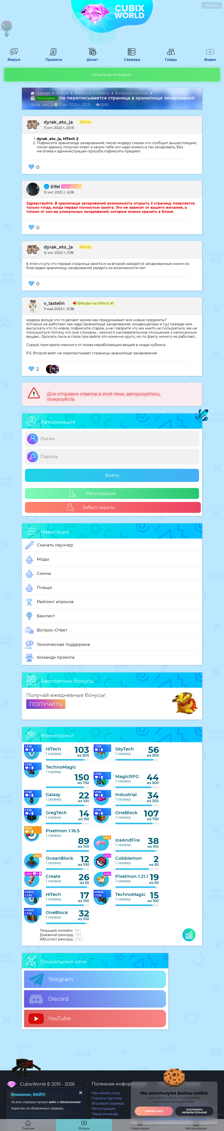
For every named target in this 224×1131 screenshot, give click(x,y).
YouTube (49, 1018)
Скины (38, 574)
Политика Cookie (194, 1119)
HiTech (53, 749)
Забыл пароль (90, 507)
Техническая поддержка (57, 645)
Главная (41, 93)
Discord (48, 999)
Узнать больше (169, 1119)
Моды (37, 559)
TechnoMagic (61, 767)
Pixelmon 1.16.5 (63, 830)
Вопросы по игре (132, 93)
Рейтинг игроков (49, 602)
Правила (53, 57)
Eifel (52, 186)
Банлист (40, 616)
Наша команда (105, 1114)
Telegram (50, 979)
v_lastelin (54, 303)
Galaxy (53, 794)
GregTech (56, 812)
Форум (12, 57)
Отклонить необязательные (194, 1111)
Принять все (154, 1111)
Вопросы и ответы (92, 93)
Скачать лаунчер (49, 545)
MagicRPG (127, 776)
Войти (112, 475)
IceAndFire (127, 840)
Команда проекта (49, 657)
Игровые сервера (108, 1103)
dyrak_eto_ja (58, 122)
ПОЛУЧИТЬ (45, 704)
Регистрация (92, 493)
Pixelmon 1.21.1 (131, 876)
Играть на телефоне (112, 74)
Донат (90, 57)
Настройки (149, 1119)
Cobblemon (128, 858)
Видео (208, 57)
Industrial (126, 794)
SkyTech (124, 749)
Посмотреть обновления (28, 1117)
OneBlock (126, 812)
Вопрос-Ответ (46, 630)
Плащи (38, 588)
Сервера (131, 57)
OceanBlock (59, 858)
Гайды (169, 57)
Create (53, 876)
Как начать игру (106, 1093)
